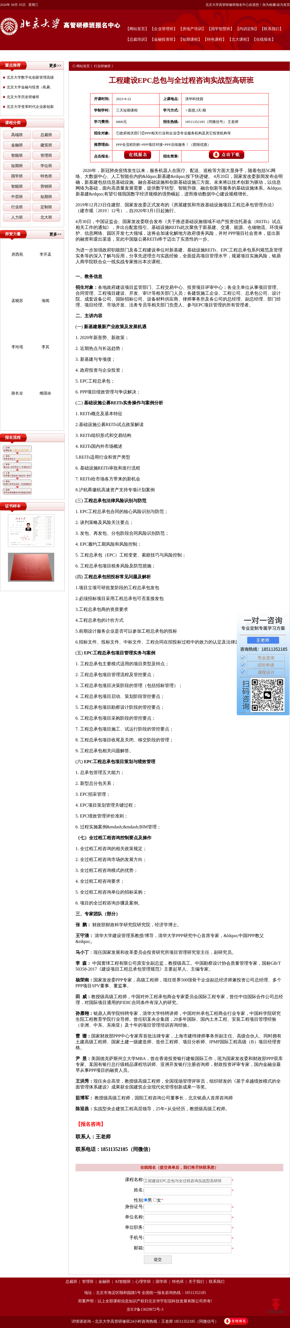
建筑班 (46, 145)
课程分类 (13, 123)
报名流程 (13, 438)
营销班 (46, 186)
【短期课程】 (190, 39)
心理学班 (143, 1281)
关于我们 (196, 1281)
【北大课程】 (239, 39)
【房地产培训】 (192, 29)
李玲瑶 (17, 347)
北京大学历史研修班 (20, 97)
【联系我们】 (271, 29)
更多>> (55, 66)
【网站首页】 (137, 29)
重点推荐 (13, 65)
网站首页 (83, 66)
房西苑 (17, 254)
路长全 (17, 393)
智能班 (17, 155)
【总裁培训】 (137, 39)
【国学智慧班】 (220, 29)
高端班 (17, 135)
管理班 (46, 155)
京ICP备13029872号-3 (145, 1309)
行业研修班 (102, 66)
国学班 (17, 176)
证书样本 (13, 506)
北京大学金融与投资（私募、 (28, 87)
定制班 (46, 207)
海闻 (45, 301)
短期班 (17, 166)
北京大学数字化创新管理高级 (28, 77)
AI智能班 (123, 1281)
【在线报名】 (264, 39)
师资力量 (13, 234)
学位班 (46, 166)
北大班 (46, 217)
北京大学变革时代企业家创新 (28, 107)
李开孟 (45, 254)
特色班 (46, 176)
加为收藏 (269, 5)
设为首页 (283, 5)
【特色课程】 (214, 39)
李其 (45, 347)
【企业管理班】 (163, 29)
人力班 (17, 217)
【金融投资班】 (163, 39)
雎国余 (45, 393)
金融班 (17, 145)
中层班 (17, 197)
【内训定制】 (247, 29)
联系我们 (216, 1281)
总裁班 (46, 135)
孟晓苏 (17, 301)
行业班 (17, 207)
